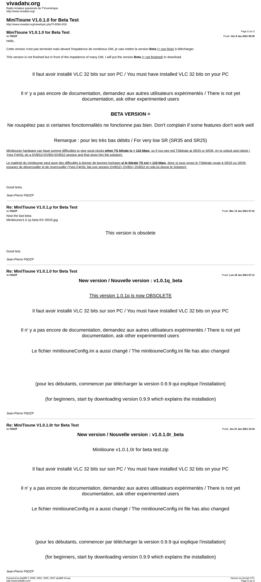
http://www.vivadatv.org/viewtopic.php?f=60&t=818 (36, 24)
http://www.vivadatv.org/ (20, 11)
